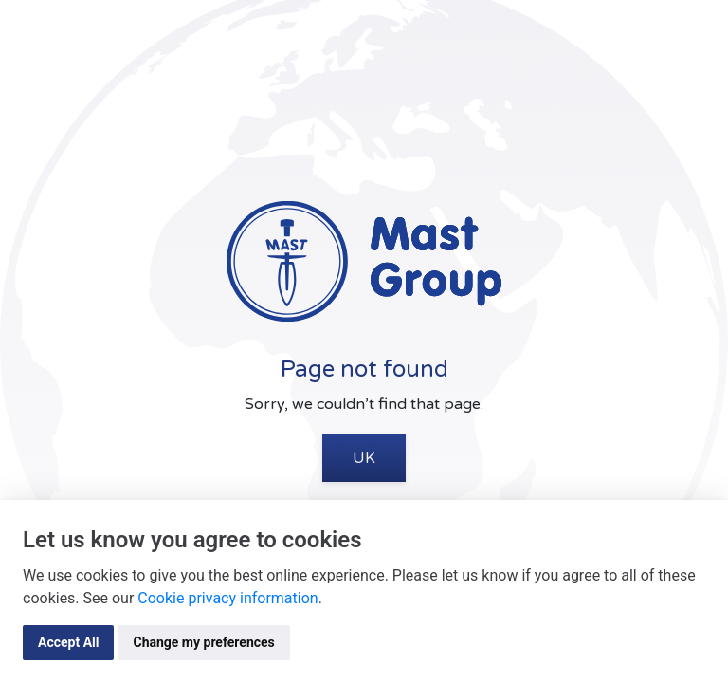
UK (364, 458)
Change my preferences (203, 642)
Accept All (68, 642)
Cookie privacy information (227, 598)
